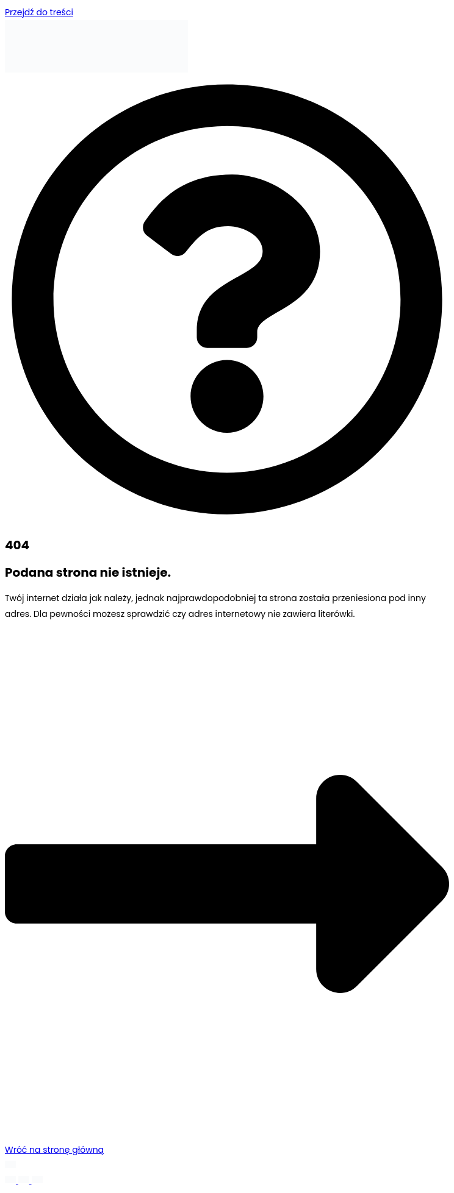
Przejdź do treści (39, 12)
